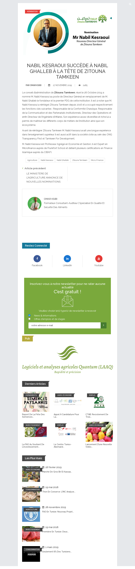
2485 (82, 85)
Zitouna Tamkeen (79, 160)
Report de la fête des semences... (33, 415)
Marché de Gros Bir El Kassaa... (57, 472)
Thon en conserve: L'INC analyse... (58, 492)
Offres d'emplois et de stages (49, 319)
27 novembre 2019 (60, 85)
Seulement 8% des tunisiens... (57, 551)
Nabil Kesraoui (47, 160)
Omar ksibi (33, 85)
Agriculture (32, 160)
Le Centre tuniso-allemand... (62, 445)
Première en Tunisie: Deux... (55, 531)
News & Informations (45, 315)
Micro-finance (97, 160)
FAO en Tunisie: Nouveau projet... (58, 512)
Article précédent (34, 168)
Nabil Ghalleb (63, 160)
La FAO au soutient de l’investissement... (33, 445)
